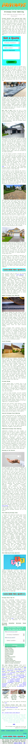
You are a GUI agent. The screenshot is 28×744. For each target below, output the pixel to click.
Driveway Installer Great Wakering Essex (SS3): (14, 18)
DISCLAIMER (24, 9)
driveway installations (10, 148)
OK (24, 743)
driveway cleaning (15, 678)
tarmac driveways (6, 100)
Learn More (18, 743)
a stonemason (10, 682)
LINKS (14, 9)
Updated (21, 730)
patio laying (10, 670)
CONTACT (20, 9)
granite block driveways (17, 521)
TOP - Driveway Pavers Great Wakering (11, 712)
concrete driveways (12, 102)
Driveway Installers (11, 730)
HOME (11, 9)
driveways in (19, 143)
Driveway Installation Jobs (11, 707)
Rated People (5, 505)
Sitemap (3, 730)
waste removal (18, 668)
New (18, 730)
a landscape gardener (14, 681)
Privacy (25, 733)
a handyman (21, 677)
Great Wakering (20, 274)
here (12, 618)
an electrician (20, 686)
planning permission (6, 121)
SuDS (3, 166)
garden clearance (20, 671)
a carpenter (12, 672)
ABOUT (17, 9)
